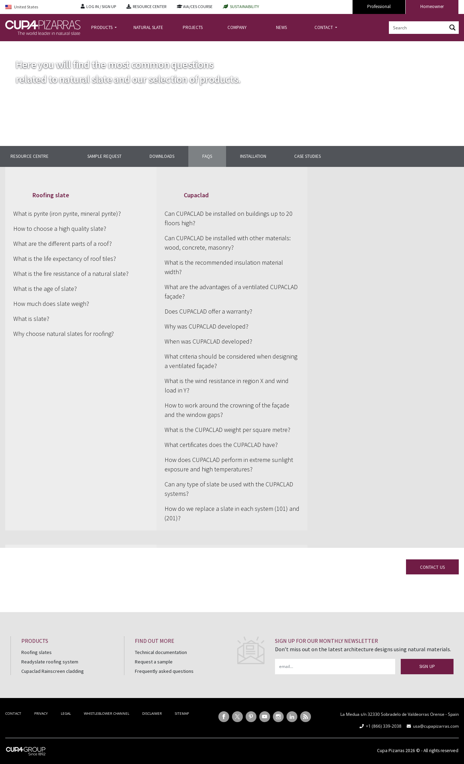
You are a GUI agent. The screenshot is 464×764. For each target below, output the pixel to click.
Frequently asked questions (164, 671)
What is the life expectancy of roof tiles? (64, 259)
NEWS (281, 27)
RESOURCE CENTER (149, 6)
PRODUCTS (102, 27)
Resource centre (29, 156)
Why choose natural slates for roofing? (63, 334)
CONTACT (324, 27)
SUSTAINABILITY (244, 6)
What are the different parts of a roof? (62, 244)
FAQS (207, 156)
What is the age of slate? (45, 289)
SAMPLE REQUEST (104, 156)
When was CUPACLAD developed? (208, 341)
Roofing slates (36, 652)
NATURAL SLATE (148, 27)
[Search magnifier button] (452, 28)
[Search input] (418, 27)
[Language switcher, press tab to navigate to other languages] (37, 7)
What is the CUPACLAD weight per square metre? (227, 430)
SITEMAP (182, 713)
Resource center (40, 46)
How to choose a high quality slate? (59, 229)
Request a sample (154, 662)
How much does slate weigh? (51, 304)
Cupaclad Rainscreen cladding (52, 671)
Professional (379, 6)
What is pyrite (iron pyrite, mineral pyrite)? (67, 214)
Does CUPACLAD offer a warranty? (208, 311)
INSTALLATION (253, 156)
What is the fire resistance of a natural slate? (71, 274)
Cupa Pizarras (390, 751)
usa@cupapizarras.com (436, 726)
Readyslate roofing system (49, 662)
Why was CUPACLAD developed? (206, 326)
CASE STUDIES (307, 156)
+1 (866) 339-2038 (383, 726)
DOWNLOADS (162, 156)
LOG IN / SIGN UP (101, 6)
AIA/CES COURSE (197, 6)
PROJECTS (193, 27)
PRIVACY (41, 713)
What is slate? (31, 319)
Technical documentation (161, 652)
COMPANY (237, 27)
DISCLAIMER (152, 713)
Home (11, 46)
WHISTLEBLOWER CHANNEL (106, 713)
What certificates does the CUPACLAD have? (221, 445)
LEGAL (66, 713)
